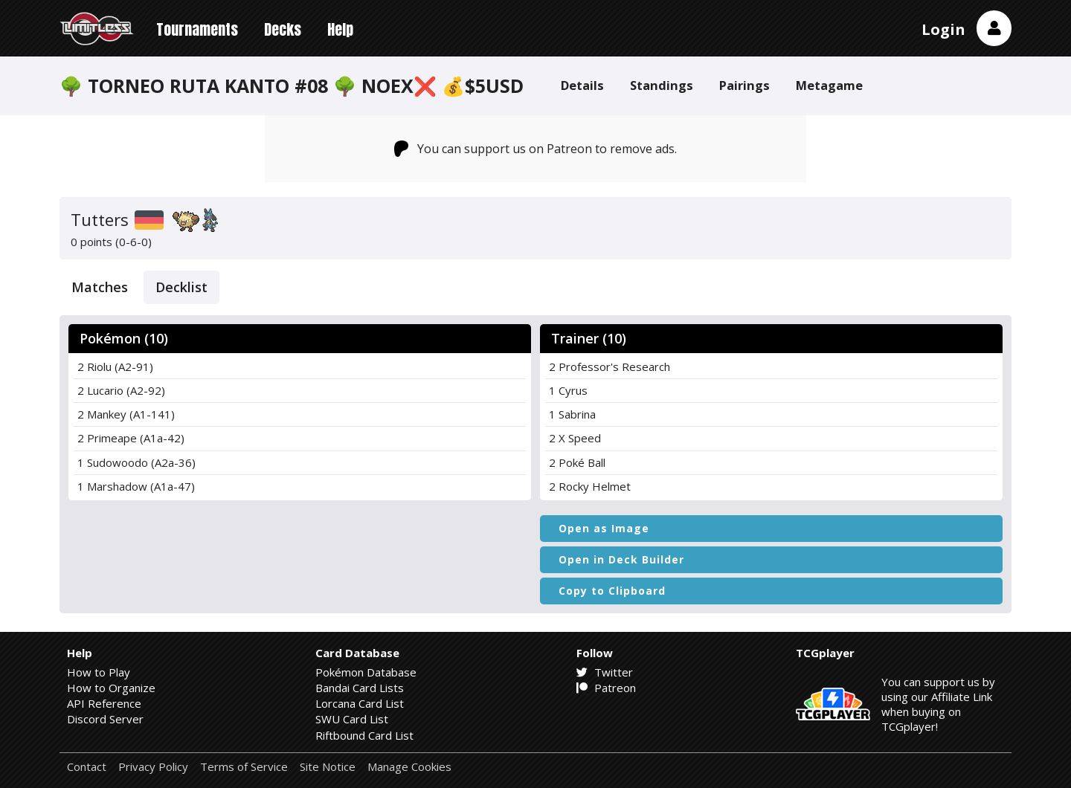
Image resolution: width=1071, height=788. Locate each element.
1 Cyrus (568, 390)
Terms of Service (244, 766)
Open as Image (604, 528)
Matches (99, 287)
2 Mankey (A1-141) (126, 414)
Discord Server (105, 718)
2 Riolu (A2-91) (115, 366)
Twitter (604, 672)
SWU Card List (351, 718)
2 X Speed (575, 437)
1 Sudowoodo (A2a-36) (136, 462)
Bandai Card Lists (359, 687)
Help (340, 29)
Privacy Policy (153, 766)
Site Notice (328, 766)
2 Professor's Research (609, 366)
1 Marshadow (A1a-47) (136, 486)
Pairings (744, 85)
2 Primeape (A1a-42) (130, 437)
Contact (86, 766)
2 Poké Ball (577, 462)
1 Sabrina (572, 414)
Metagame (829, 85)
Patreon (606, 687)
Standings (661, 85)
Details (582, 85)
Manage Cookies (409, 766)
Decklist (181, 287)
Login (943, 29)
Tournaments (197, 29)
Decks (282, 29)
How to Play (98, 672)
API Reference (104, 703)
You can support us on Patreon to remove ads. (536, 149)
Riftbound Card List (364, 735)
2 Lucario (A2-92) (121, 390)
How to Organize (111, 687)
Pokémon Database (365, 672)
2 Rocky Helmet (590, 486)
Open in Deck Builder (621, 559)
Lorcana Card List (359, 703)
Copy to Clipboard (612, 591)
